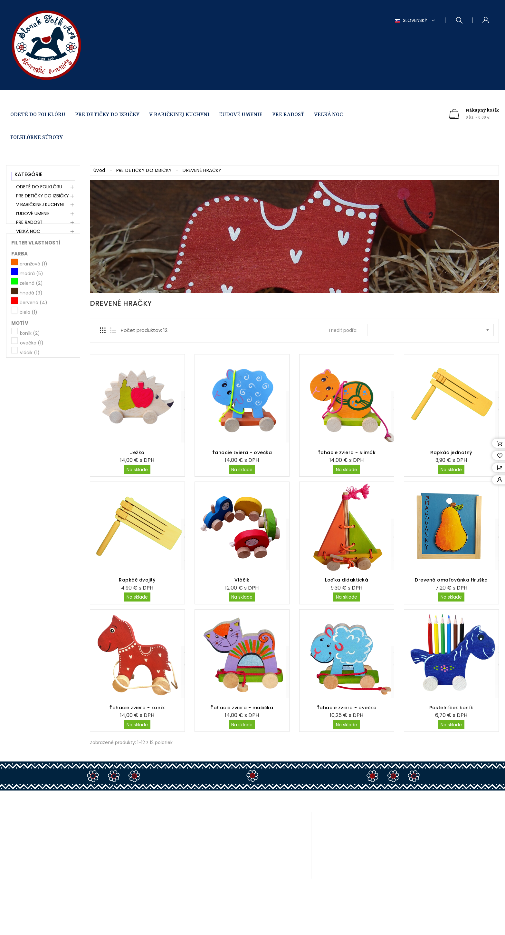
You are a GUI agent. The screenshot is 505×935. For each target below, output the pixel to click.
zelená (31, 321)
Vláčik (241, 580)
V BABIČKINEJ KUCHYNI (179, 115)
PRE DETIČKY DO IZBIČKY (107, 115)
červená (33, 340)
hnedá (31, 330)
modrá (31, 311)
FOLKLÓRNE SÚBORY (36, 137)
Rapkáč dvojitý (137, 580)
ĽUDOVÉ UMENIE (240, 115)
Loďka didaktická (346, 580)
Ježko (137, 452)
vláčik (30, 390)
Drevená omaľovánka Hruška (451, 580)
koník (30, 370)
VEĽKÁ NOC (328, 115)
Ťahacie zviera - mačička (242, 707)
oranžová (33, 301)
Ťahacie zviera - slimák (347, 452)
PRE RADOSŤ (288, 115)
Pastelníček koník (451, 707)
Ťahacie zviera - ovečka (242, 452)
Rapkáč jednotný (451, 452)
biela (28, 350)
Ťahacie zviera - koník (137, 707)
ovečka (31, 380)
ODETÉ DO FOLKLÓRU (37, 115)
